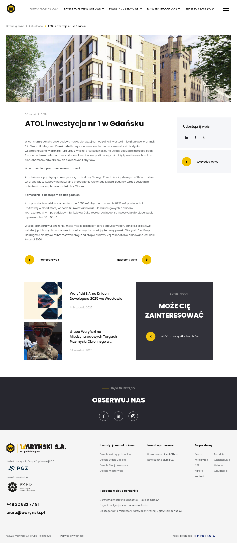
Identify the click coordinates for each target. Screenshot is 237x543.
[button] (84, 9)
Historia (218, 465)
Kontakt (199, 476)
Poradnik (219, 454)
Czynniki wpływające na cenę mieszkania (124, 505)
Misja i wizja (201, 459)
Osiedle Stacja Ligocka (113, 459)
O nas (198, 454)
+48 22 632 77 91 (22, 504)
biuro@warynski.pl (25, 512)
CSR (197, 465)
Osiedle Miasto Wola (111, 470)
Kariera (199, 470)
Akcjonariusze (222, 459)
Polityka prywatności (72, 535)
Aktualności (36, 26)
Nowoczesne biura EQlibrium (163, 454)
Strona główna (15, 26)
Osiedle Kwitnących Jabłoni (115, 454)
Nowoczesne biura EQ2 (160, 459)
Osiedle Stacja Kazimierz (114, 465)
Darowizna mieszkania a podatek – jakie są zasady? (130, 500)
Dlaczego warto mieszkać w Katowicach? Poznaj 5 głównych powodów (141, 511)
